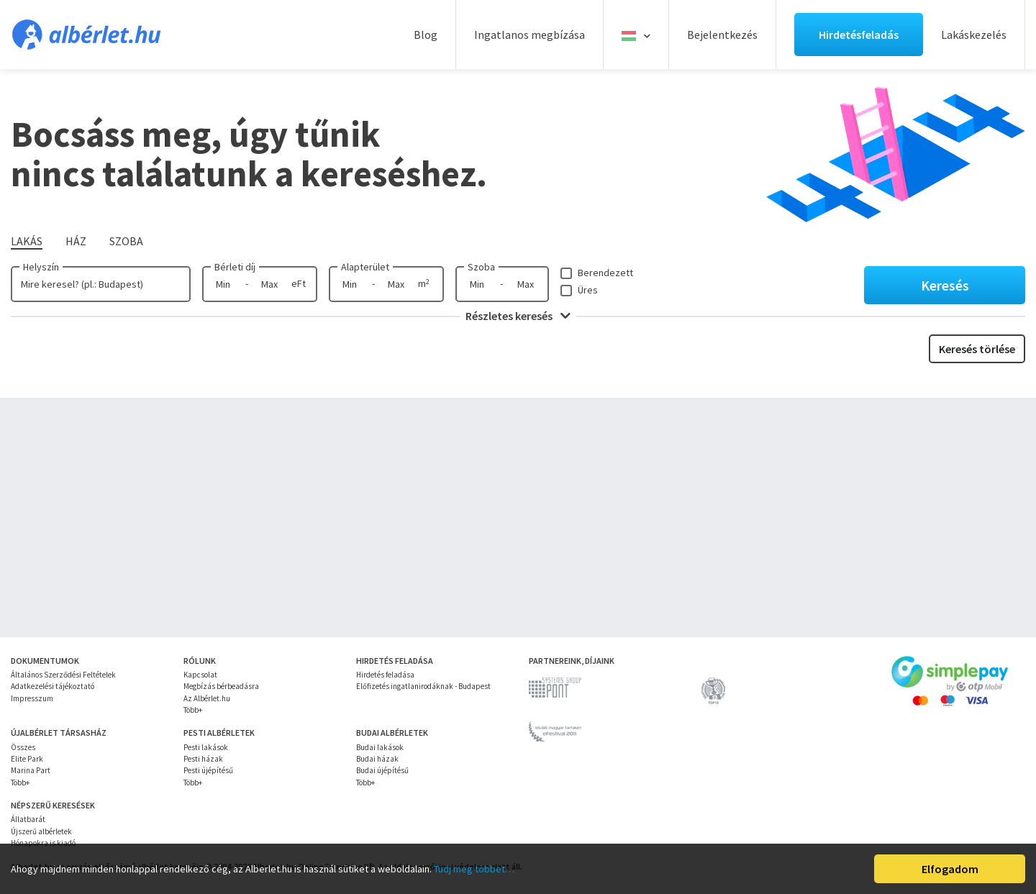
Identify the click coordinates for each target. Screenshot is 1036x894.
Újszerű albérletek (41, 831)
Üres (588, 289)
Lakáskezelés (974, 34)
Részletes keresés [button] (518, 316)
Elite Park (27, 759)
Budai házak (377, 759)
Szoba (481, 266)
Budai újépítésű (382, 770)
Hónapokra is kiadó (43, 843)
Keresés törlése (977, 349)
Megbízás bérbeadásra (221, 686)
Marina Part (30, 770)
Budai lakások (380, 747)
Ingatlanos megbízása (529, 34)
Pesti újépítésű (208, 770)
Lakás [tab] (26, 241)
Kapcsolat (200, 675)
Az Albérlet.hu (206, 698)
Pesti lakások (205, 747)
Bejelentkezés (722, 34)
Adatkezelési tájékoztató (52, 686)
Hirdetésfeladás (859, 34)
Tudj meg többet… (474, 868)
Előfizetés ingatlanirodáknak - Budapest (423, 686)
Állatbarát (28, 819)
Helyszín (41, 266)
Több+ (192, 710)
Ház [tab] (75, 241)
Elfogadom (950, 869)
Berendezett (605, 272)
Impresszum (32, 698)
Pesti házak (203, 759)
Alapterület (365, 266)
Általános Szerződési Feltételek (63, 675)
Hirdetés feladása (385, 675)
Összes (23, 747)
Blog (425, 34)
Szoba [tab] (126, 241)
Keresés (945, 285)
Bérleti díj (234, 266)
